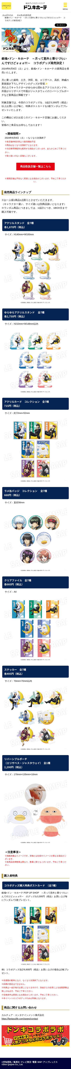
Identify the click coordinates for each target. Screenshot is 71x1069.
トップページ (7, 15)
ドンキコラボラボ (24, 15)
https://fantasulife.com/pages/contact (20, 1018)
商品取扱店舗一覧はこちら (35, 166)
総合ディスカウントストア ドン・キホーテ (35, 6)
